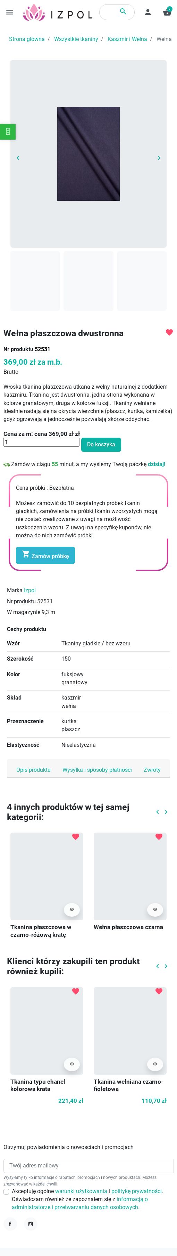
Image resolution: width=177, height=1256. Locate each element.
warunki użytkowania (82, 1191)
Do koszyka (101, 444)
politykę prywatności (136, 1191)
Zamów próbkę (45, 555)
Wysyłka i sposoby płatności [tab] (97, 770)
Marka (15, 590)
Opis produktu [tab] (33, 770)
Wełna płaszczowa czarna (128, 927)
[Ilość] (41, 442)
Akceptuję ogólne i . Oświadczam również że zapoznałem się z (87, 1199)
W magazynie (23, 612)
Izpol (30, 590)
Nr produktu (18, 349)
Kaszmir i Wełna (127, 39)
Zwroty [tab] (152, 770)
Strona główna (27, 39)
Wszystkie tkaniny (76, 39)
